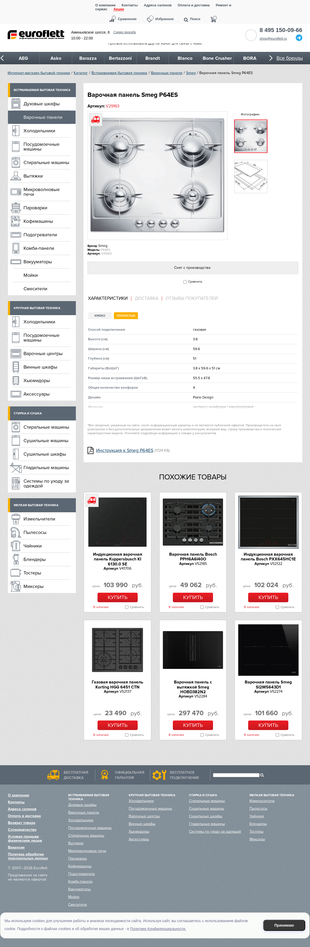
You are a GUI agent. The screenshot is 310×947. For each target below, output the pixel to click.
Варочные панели (166, 73)
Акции (118, 9)
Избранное (164, 19)
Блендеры (35, 559)
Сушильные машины (46, 440)
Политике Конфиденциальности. (158, 929)
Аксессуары (37, 394)
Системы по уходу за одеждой (46, 483)
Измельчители (39, 519)
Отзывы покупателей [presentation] (191, 298)
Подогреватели (40, 235)
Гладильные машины (46, 467)
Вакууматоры (38, 262)
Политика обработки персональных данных (28, 856)
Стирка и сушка (28, 413)
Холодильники (39, 131)
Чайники (33, 546)
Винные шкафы (40, 367)
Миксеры (34, 586)
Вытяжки (33, 176)
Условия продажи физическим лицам (25, 838)
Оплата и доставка (194, 5)
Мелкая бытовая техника (36, 505)
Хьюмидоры (37, 380)
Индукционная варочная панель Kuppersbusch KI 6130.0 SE (117, 559)
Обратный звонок (251, 35)
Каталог (81, 73)
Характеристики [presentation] (108, 298)
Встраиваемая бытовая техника (119, 73)
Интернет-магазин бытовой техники (39, 73)
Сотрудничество (22, 829)
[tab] (109, 298)
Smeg (191, 73)
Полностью (126, 316)
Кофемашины (38, 221)
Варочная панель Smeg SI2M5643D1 (268, 684)
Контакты (130, 5)
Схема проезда (124, 32)
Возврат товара (21, 823)
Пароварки (35, 208)
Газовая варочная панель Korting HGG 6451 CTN (117, 684)
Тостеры (32, 573)
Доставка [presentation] (146, 298)
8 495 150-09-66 (281, 30)
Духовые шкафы (42, 104)
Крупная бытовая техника (37, 308)
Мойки (31, 275)
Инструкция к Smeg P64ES (124, 450)
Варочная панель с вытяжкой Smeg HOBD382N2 (193, 687)
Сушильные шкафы (45, 454)
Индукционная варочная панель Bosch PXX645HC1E (268, 557)
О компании (105, 5)
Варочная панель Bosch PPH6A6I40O (193, 557)
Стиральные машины (46, 162)
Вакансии (16, 847)
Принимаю (284, 925)
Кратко (100, 316)
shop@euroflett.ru (273, 38)
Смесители (35, 289)
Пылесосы (35, 532)
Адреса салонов (158, 5)
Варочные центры (43, 353)
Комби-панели (39, 248)
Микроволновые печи (42, 192)
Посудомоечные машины (41, 146)
